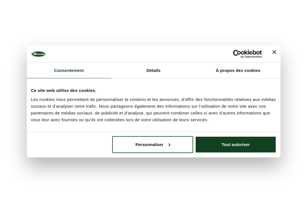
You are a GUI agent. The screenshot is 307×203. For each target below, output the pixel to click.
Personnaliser (153, 144)
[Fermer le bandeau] (274, 54)
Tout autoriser (236, 144)
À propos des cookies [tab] (238, 70)
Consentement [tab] (69, 70)
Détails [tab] (154, 70)
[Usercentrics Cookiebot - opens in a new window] (237, 54)
